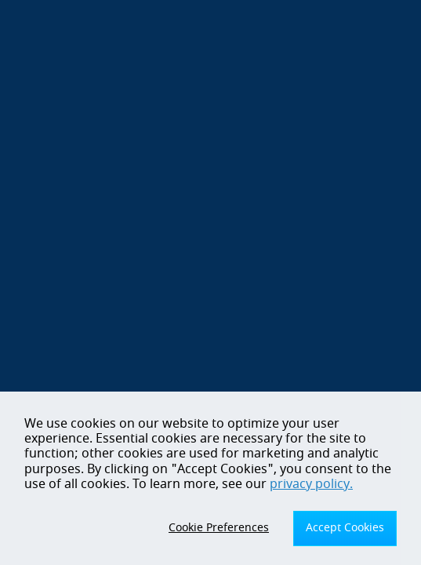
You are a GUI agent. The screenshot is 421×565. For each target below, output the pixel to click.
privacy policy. (311, 484)
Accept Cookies (345, 527)
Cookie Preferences (219, 527)
